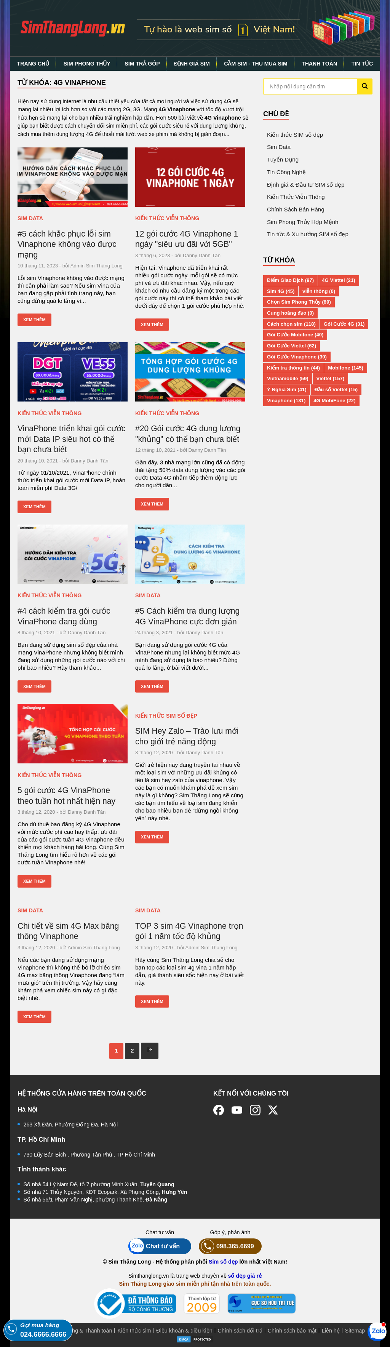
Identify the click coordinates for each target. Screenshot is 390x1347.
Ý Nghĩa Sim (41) (287, 389)
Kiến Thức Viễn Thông (167, 218)
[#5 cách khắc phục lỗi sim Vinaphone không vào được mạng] (73, 177)
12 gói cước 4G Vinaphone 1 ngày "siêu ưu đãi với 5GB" (186, 239)
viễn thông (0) (318, 291)
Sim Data (30, 218)
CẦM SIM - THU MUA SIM (255, 64)
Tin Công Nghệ (286, 172)
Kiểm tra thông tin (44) (293, 368)
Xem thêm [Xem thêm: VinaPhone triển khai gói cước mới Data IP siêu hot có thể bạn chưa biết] (34, 506)
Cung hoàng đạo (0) (290, 313)
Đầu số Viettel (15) (336, 389)
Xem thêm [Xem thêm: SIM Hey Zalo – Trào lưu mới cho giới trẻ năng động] (152, 837)
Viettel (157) (330, 378)
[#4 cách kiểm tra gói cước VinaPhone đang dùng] (73, 554)
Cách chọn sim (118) (291, 324)
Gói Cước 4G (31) (344, 324)
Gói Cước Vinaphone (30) (297, 357)
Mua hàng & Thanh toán (83, 1331)
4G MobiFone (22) (334, 400)
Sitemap (355, 1331)
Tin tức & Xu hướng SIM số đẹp (307, 234)
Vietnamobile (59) (287, 378)
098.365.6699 (226, 1246)
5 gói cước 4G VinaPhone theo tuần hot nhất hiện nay (66, 795)
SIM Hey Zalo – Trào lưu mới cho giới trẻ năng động (187, 736)
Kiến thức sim (134, 1331)
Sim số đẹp (223, 1262)
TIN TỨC (362, 64)
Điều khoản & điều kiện (184, 1331)
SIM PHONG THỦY (87, 64)
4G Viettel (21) (338, 280)
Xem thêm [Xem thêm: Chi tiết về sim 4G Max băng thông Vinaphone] (34, 1016)
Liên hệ (331, 1331)
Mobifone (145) (345, 368)
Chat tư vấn (154, 1246)
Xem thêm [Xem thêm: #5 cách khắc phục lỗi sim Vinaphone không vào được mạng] (34, 319)
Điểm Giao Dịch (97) (290, 280)
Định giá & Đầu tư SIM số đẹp (305, 184)
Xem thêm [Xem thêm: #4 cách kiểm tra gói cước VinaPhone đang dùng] (34, 686)
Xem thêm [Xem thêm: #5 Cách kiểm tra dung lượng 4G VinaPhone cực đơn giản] (152, 686)
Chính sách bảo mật (292, 1331)
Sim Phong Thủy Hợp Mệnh (302, 222)
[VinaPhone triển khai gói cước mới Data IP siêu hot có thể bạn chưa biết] (73, 372)
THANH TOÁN (319, 64)
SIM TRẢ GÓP (142, 64)
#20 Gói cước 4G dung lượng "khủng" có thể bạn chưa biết (187, 433)
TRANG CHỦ (33, 64)
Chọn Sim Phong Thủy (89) (299, 302)
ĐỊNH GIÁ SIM (192, 64)
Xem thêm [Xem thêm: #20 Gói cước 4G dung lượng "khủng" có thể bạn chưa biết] (152, 504)
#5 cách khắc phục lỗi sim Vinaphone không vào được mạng (67, 244)
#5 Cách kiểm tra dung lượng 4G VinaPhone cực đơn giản (187, 616)
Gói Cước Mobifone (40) (295, 335)
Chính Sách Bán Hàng (295, 209)
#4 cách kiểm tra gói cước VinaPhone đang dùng (64, 616)
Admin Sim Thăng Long (96, 266)
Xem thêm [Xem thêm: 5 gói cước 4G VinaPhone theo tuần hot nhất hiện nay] (34, 881)
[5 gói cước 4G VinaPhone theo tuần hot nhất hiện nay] (73, 733)
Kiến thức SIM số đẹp (166, 716)
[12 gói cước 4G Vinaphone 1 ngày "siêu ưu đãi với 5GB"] (190, 177)
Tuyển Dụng (283, 159)
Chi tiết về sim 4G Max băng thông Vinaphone (68, 931)
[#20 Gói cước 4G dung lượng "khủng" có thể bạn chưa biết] (190, 372)
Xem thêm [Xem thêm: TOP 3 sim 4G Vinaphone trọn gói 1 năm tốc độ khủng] (152, 1001)
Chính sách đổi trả (240, 1331)
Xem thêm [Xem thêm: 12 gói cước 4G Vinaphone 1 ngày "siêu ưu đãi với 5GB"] (152, 324)
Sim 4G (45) (280, 291)
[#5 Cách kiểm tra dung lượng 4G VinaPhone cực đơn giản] (190, 554)
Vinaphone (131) (286, 400)
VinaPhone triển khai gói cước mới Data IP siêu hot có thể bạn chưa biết (71, 439)
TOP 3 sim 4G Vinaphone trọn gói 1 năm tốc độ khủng (189, 931)
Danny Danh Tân (202, 255)
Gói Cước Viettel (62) (291, 346)
